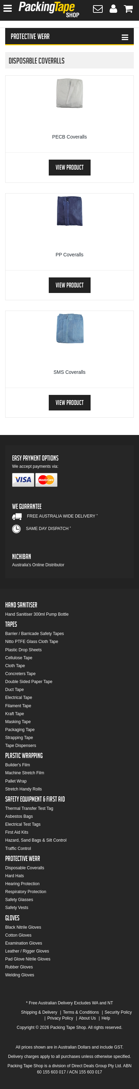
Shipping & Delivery (39, 1012)
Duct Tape (14, 689)
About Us (87, 1018)
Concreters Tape (20, 673)
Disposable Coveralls (24, 867)
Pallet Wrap (16, 781)
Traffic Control (18, 848)
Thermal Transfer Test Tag (29, 808)
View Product (70, 168)
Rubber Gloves (19, 967)
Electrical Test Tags (22, 824)
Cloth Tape (15, 665)
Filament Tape (18, 705)
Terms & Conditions (81, 1012)
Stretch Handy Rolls (23, 789)
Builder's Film (17, 765)
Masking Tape (18, 721)
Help (106, 1018)
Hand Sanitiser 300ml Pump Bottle (36, 614)
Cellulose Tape (19, 657)
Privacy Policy (60, 1018)
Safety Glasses (19, 899)
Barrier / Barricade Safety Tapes (34, 633)
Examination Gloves (23, 943)
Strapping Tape (19, 737)
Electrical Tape (18, 697)
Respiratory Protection (25, 891)
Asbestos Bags (19, 816)
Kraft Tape (14, 713)
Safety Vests (16, 907)
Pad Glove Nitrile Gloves (27, 959)
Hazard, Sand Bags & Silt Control (35, 840)
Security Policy (118, 1012)
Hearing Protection (22, 883)
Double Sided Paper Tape (29, 681)
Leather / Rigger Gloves (27, 951)
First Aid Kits (16, 832)
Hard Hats (14, 875)
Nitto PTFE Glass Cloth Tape (31, 641)
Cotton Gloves (18, 935)
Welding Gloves (19, 975)
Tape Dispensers (20, 745)
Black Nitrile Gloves (23, 927)
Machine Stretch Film (24, 772)
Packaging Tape (20, 729)
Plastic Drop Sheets (23, 649)
